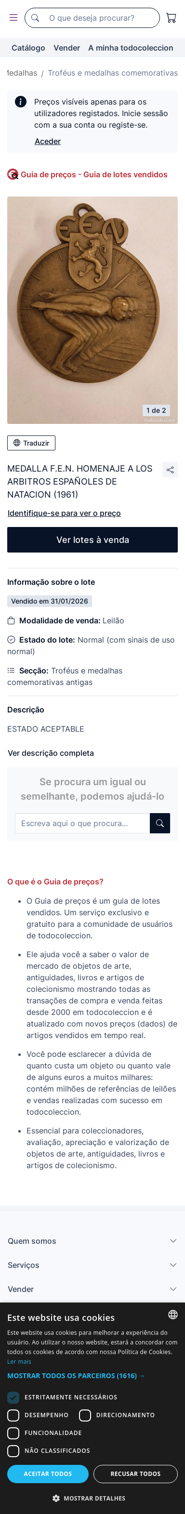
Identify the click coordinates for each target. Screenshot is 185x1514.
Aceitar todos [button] (48, 1474)
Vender (66, 48)
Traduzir (31, 443)
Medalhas (19, 73)
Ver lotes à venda (92, 540)
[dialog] (92, 1408)
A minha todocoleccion (130, 48)
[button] (92, 1375)
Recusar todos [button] (135, 1474)
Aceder (48, 141)
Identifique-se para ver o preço (64, 513)
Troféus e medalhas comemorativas (113, 73)
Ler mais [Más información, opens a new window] (19, 1361)
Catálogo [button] (28, 48)
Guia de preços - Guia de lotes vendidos (94, 174)
